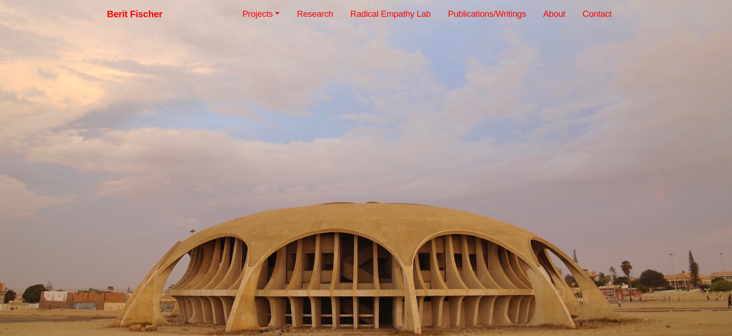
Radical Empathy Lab (390, 14)
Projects (257, 14)
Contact (597, 14)
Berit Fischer (134, 14)
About (554, 14)
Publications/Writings (487, 14)
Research (315, 14)
